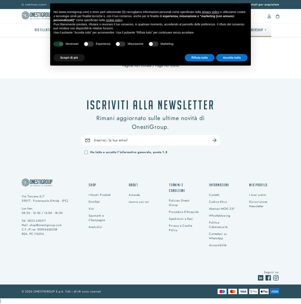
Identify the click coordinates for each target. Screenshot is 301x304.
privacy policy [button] (210, 12)
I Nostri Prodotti (100, 195)
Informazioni (219, 185)
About (133, 185)
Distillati (43, 30)
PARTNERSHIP (253, 30)
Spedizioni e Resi (181, 219)
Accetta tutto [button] (232, 57)
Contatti (214, 195)
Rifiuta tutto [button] (199, 57)
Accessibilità (218, 245)
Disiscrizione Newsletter (258, 204)
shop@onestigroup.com (45, 225)
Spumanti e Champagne (97, 217)
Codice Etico (218, 202)
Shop (92, 185)
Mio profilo (258, 185)
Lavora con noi (139, 202)
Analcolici (95, 227)
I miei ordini (257, 195)
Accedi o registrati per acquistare (255, 4)
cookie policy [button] (114, 20)
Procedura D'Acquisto (184, 212)
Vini (91, 209)
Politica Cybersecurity (218, 224)
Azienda (134, 195)
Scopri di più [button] (69, 57)
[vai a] (261, 277)
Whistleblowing (219, 215)
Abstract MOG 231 (222, 209)
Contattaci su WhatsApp (218, 236)
